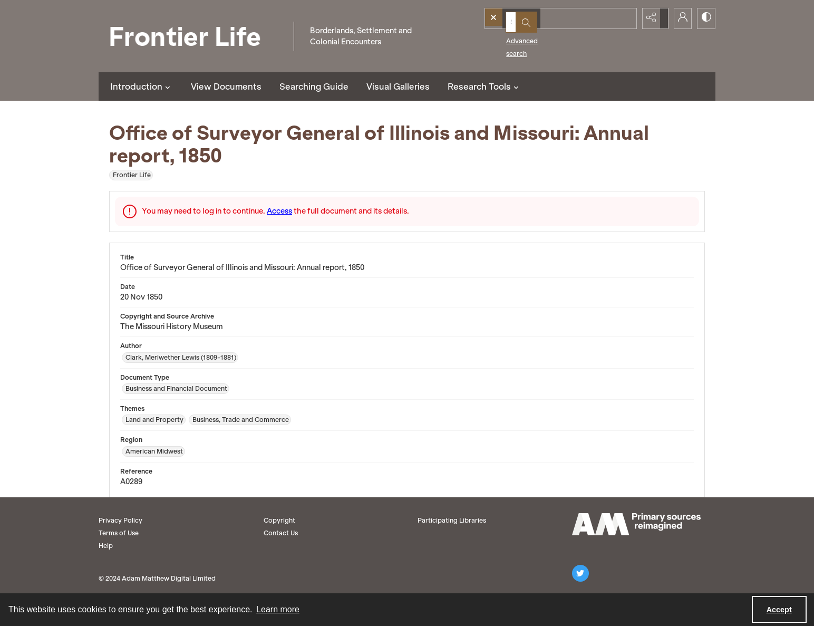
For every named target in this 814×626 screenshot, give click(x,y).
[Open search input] (626, 18)
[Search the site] (542, 18)
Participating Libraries (452, 520)
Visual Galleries (398, 86)
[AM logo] (636, 524)
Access (279, 211)
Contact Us (281, 533)
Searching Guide (313, 86)
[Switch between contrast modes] (705, 18)
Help (106, 546)
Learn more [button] (277, 609)
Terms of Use (119, 533)
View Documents (226, 86)
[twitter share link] (580, 573)
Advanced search (517, 37)
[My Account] (678, 18)
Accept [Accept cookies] (779, 609)
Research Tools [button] (484, 86)
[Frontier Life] (193, 36)
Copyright (279, 520)
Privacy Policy (120, 520)
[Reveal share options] (652, 18)
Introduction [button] (141, 86)
